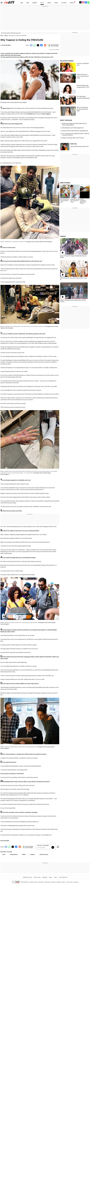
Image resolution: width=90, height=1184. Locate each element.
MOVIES (42, 2)
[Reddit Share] (44, 45)
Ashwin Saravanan (44, 854)
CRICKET (49, 2)
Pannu (3, 854)
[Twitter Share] (37, 45)
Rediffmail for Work (27, 877)
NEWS (27, 2)
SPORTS (56, 2)
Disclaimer (41, 882)
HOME (21, 2)
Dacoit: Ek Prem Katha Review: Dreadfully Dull (75, 130)
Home (1, 35)
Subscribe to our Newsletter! (43, 845)
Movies (6, 35)
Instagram (32, 854)
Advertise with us (34, 882)
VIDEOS (63, 236)
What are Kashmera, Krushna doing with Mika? (82, 109)
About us (64, 882)
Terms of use (69, 882)
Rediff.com (26, 882)
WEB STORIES (65, 183)
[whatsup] (88, 2)
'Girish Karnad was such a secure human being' (83, 76)
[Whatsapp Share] (34, 45)
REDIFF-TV (72, 2)
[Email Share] (31, 45)
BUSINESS (35, 2)
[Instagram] (83, 2)
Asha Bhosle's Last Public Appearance (73, 128)
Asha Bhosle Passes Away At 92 (79, 146)
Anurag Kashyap (13, 854)
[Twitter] (80, 2)
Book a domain (37, 877)
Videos (55, 877)
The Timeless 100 (63, 877)
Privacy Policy (47, 882)
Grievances (75, 882)
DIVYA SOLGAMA (6, 45)
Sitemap (53, 882)
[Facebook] (85, 2)
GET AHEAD (63, 2)
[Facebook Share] (41, 45)
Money (50, 877)
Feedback (58, 882)
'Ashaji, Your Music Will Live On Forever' (73, 138)
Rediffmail (44, 877)
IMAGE (23, 854)
